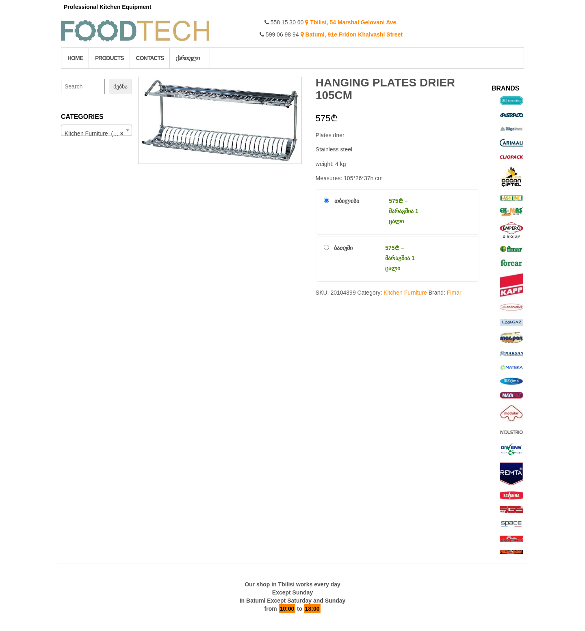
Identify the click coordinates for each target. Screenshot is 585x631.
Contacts (150, 58)
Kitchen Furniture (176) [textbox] (94, 133)
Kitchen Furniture (405, 292)
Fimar (454, 292)
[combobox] (96, 130)
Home (75, 58)
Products (109, 58)
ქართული (187, 58)
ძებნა (120, 86)
